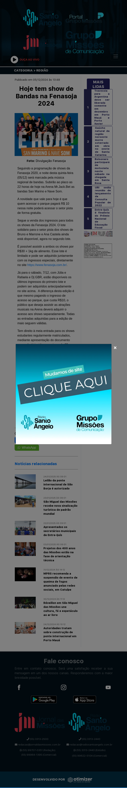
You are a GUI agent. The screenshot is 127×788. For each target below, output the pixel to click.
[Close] (115, 347)
